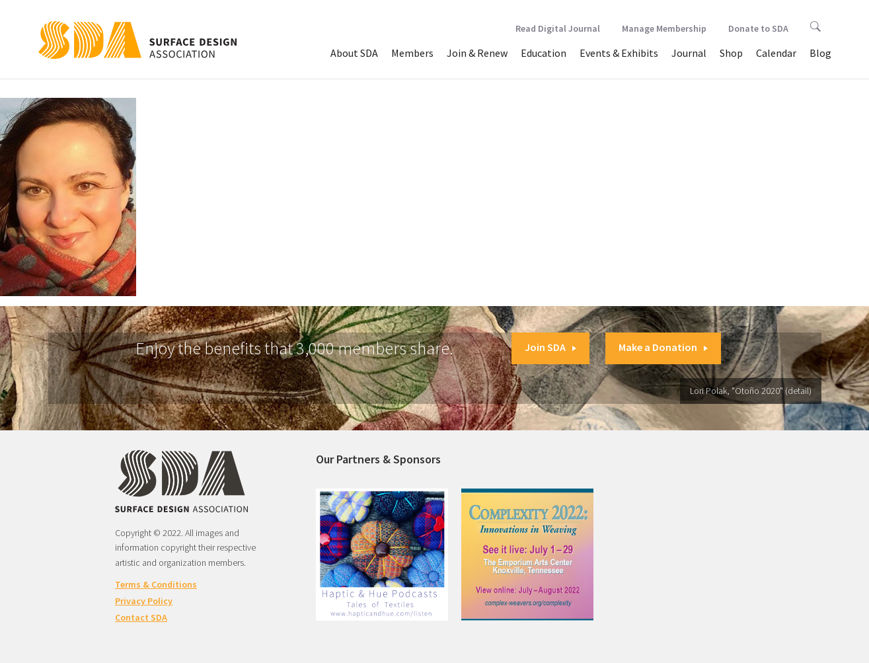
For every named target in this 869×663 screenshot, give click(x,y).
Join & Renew (477, 52)
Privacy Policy (143, 601)
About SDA (354, 52)
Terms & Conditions (156, 584)
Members (412, 52)
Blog (820, 52)
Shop (731, 52)
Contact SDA (141, 617)
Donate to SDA (758, 28)
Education (543, 52)
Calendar (776, 52)
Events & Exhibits (619, 52)
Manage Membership (664, 28)
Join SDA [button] (550, 347)
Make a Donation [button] (663, 347)
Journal (688, 52)
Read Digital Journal (557, 28)
